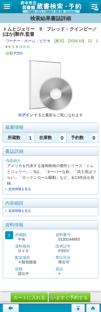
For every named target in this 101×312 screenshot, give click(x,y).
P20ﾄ (18, 53)
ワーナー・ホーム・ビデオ (28, 41)
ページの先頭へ (78, 308)
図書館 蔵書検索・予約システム (50, 6)
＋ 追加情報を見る (17, 189)
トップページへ (93, 308)
